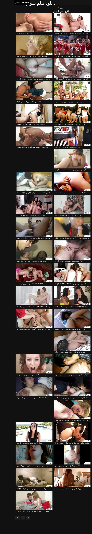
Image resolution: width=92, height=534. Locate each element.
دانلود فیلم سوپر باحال (59, 499)
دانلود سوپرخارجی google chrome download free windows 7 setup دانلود (66, 494)
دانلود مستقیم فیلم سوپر (61, 508)
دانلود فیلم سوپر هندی (82, 506)
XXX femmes (47, 516)
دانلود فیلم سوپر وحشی (49, 506)
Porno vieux (67, 516)
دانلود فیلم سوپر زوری (67, 503)
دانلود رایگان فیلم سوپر (59, 492)
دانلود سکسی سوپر (35, 494)
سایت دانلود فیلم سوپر (41, 510)
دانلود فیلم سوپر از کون (60, 497)
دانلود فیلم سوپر (51, 528)
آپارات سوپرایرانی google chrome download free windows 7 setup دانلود (66, 490)
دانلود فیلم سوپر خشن (8, 501)
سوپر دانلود (29, 510)
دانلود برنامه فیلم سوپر (75, 492)
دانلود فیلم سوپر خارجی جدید (26, 501)
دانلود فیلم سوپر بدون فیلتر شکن (22, 499)
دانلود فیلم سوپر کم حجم (16, 506)
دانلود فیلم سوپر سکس (51, 503)
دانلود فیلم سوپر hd (75, 497)
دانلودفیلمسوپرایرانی (56, 510)
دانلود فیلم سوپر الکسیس (44, 497)
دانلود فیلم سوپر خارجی (43, 501)
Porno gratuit (57, 516)
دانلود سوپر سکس (19, 492)
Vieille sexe (75, 516)
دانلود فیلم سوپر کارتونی (33, 506)
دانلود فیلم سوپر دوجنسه (83, 503)
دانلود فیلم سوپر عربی (19, 503)
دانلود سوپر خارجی (31, 492)
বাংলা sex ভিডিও (61, 528)
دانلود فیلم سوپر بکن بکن (77, 501)
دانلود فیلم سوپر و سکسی (65, 506)
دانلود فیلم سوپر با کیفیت (74, 499)
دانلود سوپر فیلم (6, 492)
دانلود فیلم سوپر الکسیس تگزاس (24, 497)
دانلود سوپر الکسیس (45, 492)
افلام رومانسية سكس (32, 528)
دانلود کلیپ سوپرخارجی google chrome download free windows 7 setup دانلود (27, 508)
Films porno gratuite (55, 518)
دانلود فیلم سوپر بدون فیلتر (42, 499)
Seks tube (42, 528)
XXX (46, 8)
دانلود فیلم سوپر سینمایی (35, 503)
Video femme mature (24, 516)
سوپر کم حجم (20, 510)
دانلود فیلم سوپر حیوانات (60, 501)
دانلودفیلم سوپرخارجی (71, 510)
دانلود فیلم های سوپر (76, 508)
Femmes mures (42, 518)
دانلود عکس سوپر (22, 494)
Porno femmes (37, 516)
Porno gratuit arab (9, 516)
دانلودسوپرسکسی (85, 510)
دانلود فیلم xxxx (10, 494)
